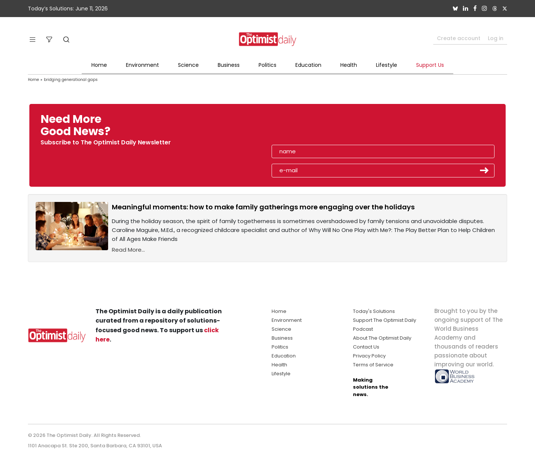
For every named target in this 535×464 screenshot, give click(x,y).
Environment (142, 65)
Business (229, 65)
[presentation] (314, 128)
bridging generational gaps (71, 79)
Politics (267, 65)
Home (99, 65)
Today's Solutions (374, 311)
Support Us (430, 65)
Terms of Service (373, 364)
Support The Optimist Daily (384, 320)
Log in (495, 38)
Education (308, 65)
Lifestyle (386, 65)
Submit (484, 170)
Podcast (363, 329)
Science (188, 65)
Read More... (128, 250)
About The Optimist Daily (382, 338)
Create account (458, 38)
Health (348, 65)
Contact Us (366, 346)
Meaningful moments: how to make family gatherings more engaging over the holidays (263, 207)
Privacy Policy (369, 355)
